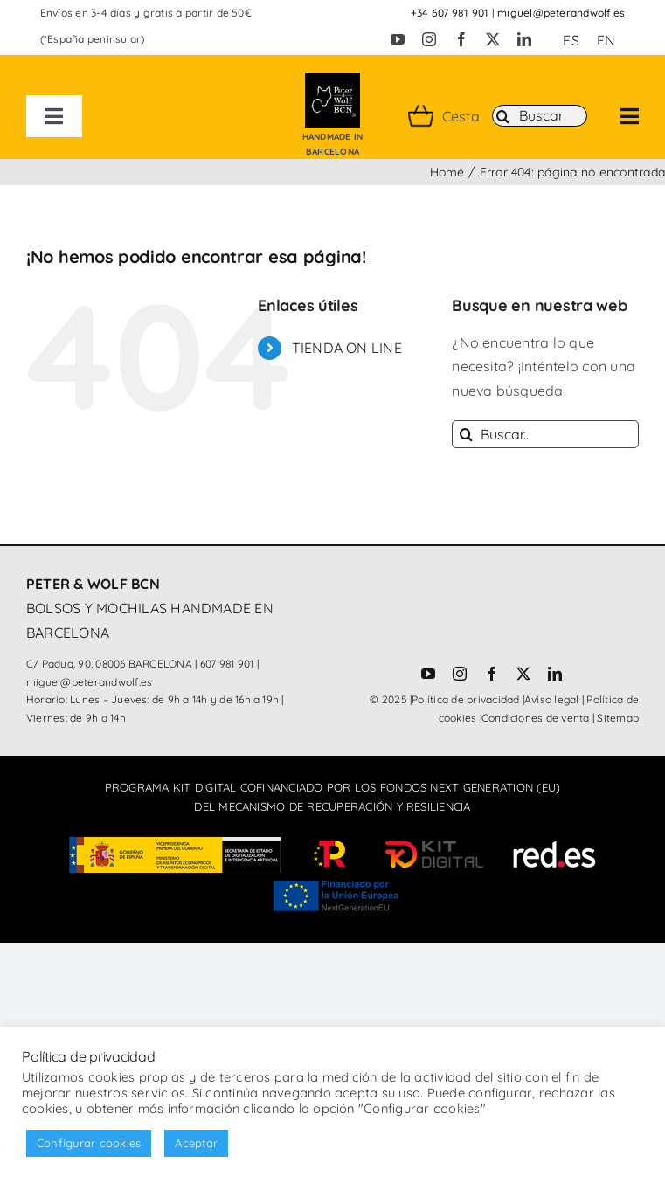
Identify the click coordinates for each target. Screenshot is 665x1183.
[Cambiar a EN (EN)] (606, 39)
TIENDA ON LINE (347, 347)
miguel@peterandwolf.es (561, 12)
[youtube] (398, 39)
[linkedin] (524, 39)
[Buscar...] (545, 434)
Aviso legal (551, 699)
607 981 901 (227, 663)
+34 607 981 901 (450, 12)
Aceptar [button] (196, 1143)
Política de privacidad (465, 699)
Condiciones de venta (535, 717)
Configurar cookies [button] (89, 1143)
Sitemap (618, 717)
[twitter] (493, 39)
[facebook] (461, 39)
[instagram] (429, 39)
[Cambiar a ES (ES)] (570, 39)
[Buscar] (539, 116)
